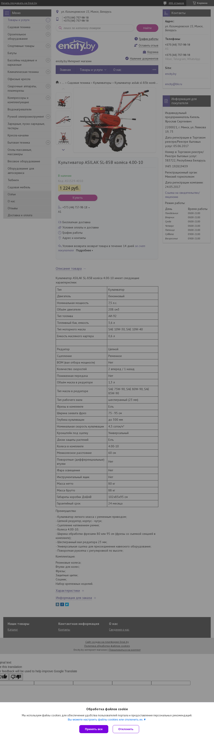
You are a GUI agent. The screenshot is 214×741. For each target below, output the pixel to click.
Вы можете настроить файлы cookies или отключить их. (105, 719)
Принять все (94, 729)
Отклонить (125, 729)
